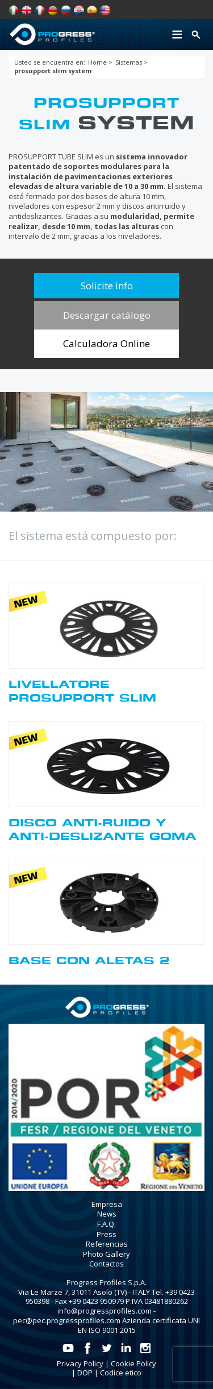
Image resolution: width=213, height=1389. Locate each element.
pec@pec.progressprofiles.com (66, 1320)
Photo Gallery (106, 1254)
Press (106, 1234)
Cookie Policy (133, 1363)
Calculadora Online (106, 343)
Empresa (106, 1204)
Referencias (107, 1244)
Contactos (106, 1264)
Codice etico (120, 1372)
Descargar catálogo (107, 315)
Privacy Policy (80, 1363)
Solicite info (107, 285)
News (106, 1214)
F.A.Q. (106, 1224)
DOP (85, 1372)
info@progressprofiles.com (104, 1311)
